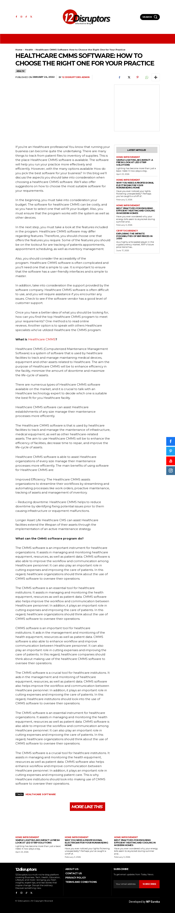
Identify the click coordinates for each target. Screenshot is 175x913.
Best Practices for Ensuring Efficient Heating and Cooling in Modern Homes (135, 210)
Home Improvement (128, 157)
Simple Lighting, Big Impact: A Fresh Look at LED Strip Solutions (134, 162)
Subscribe (149, 884)
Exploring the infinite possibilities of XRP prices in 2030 (134, 236)
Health (29, 49)
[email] (126, 884)
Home (18, 49)
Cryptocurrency (127, 231)
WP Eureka (153, 901)
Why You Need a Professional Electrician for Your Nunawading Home (135, 185)
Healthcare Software (41, 794)
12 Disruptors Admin (76, 77)
